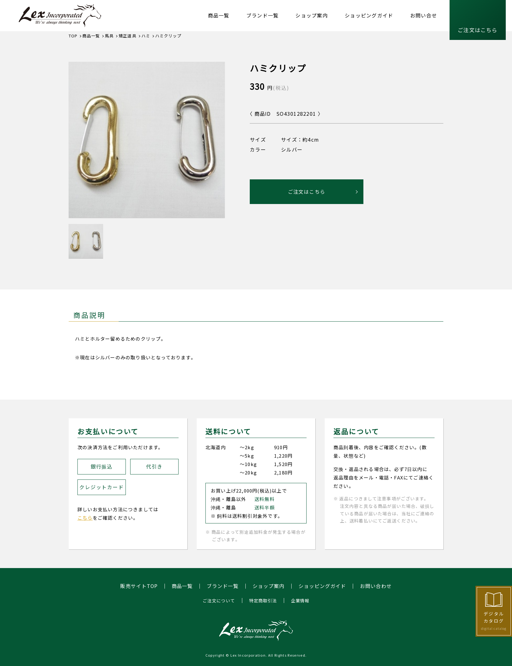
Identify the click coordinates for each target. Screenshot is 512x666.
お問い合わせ (376, 586)
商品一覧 (218, 15)
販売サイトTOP (139, 586)
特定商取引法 (263, 600)
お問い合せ (423, 15)
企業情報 (300, 600)
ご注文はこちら (477, 30)
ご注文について (219, 600)
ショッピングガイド (369, 15)
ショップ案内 (311, 15)
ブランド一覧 (262, 15)
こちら (85, 517)
